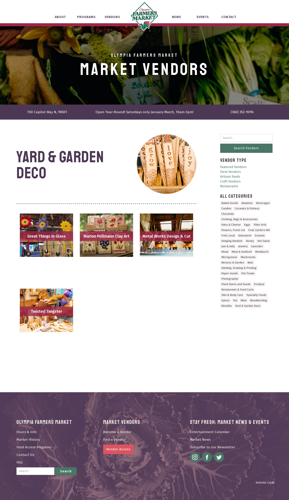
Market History (28, 440)
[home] (144, 16)
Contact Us (25, 455)
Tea (235, 300)
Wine (244, 300)
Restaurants (229, 186)
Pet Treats (247, 273)
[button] (60, 18)
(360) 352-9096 (242, 112)
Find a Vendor (114, 440)
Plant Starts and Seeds (235, 284)
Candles (226, 208)
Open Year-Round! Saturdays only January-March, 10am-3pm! (144, 112)
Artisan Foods (230, 176)
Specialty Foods (256, 295)
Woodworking (258, 300)
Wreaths (226, 305)
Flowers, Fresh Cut (233, 230)
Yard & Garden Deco (247, 305)
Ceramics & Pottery (247, 208)
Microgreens (229, 257)
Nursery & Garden (232, 262)
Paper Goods (229, 273)
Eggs (247, 224)
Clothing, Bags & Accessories (239, 219)
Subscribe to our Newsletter (212, 447)
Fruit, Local (228, 235)
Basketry (247, 203)
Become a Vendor (117, 432)
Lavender (257, 246)
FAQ (19, 462)
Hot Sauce (263, 241)
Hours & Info (26, 432)
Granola (260, 235)
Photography (229, 278)
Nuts (250, 262)
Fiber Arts (260, 224)
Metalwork (261, 251)
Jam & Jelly (228, 246)
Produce (259, 284)
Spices (225, 300)
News (176, 17)
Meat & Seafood (242, 251)
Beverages (263, 203)
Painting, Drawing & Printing (238, 268)
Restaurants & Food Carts (237, 289)
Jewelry (243, 246)
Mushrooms (248, 257)
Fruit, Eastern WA (259, 230)
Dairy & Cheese (231, 224)
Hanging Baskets (231, 241)
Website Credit (265, 482)
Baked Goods (229, 203)
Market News (200, 440)
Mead (224, 251)
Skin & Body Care (232, 295)
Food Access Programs (33, 447)
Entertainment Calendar (210, 432)
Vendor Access (118, 449)
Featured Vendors (233, 167)
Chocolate (227, 214)
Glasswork (244, 235)
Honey (250, 241)
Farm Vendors (230, 172)
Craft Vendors (230, 181)
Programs (86, 17)
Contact (228, 17)
